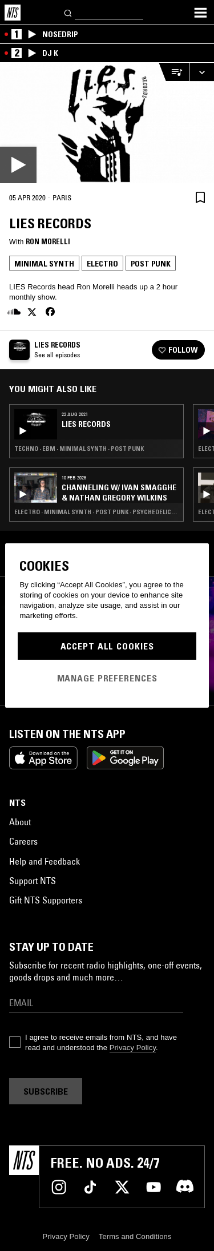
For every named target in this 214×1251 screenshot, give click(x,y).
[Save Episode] (200, 197)
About (20, 822)
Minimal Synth (44, 264)
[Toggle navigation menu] (200, 12)
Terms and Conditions (135, 1236)
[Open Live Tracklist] (173, 72)
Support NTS (32, 880)
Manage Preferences (107, 678)
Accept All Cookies (107, 646)
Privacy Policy (133, 1047)
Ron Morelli (48, 241)
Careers (23, 841)
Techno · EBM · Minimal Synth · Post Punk (79, 449)
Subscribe (45, 1091)
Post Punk (151, 264)
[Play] (107, 123)
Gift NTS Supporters (45, 900)
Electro (102, 264)
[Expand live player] (201, 72)
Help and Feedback (44, 861)
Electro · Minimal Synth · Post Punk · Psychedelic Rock (96, 512)
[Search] (68, 12)
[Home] (13, 13)
